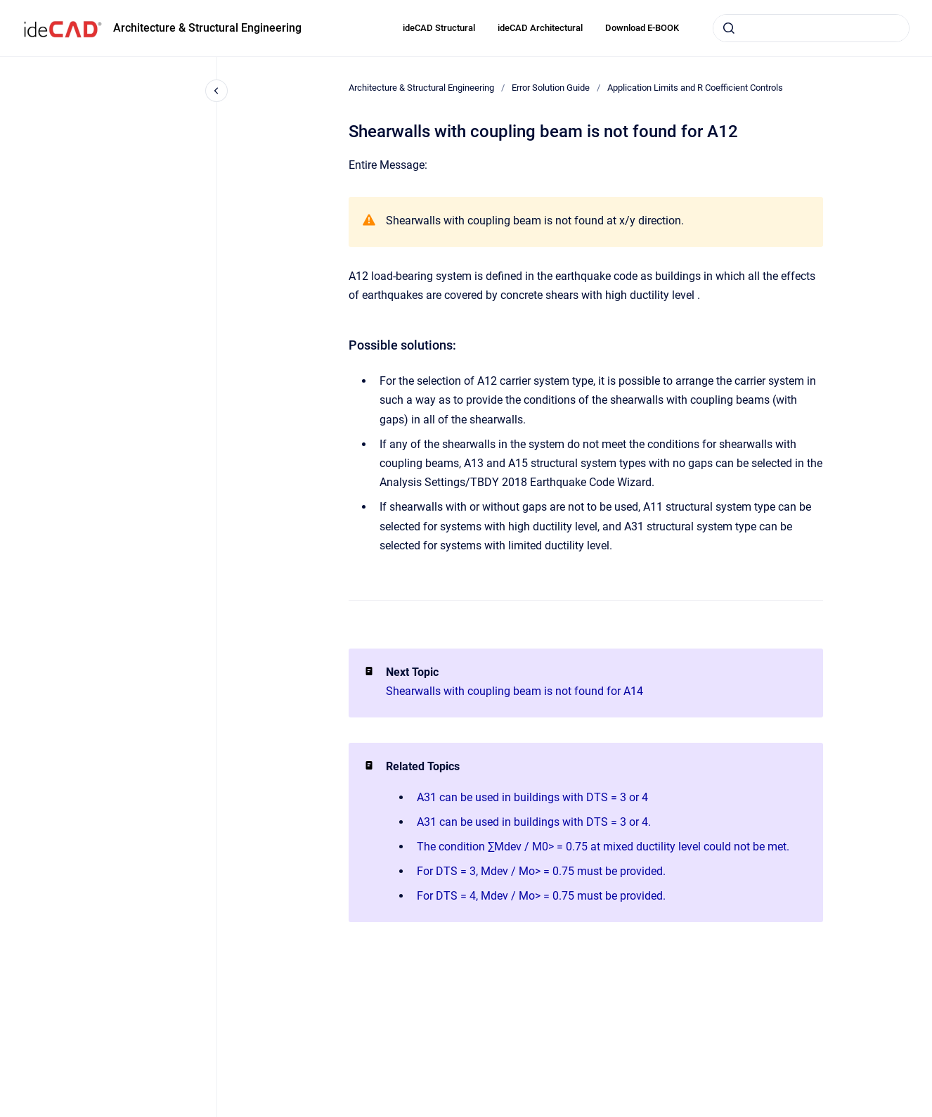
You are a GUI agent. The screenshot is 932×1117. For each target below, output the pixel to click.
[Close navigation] (216, 90)
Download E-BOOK (642, 28)
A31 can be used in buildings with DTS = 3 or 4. (534, 822)
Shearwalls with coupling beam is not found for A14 (514, 691)
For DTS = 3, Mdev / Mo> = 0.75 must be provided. (541, 871)
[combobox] (811, 28)
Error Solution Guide (551, 87)
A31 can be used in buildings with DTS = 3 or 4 (532, 797)
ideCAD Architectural (540, 28)
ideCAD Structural (439, 28)
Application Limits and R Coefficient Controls (695, 87)
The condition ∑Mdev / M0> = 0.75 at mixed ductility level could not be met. (603, 846)
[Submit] (729, 28)
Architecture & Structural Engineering (207, 27)
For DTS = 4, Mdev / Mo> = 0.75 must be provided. (541, 895)
